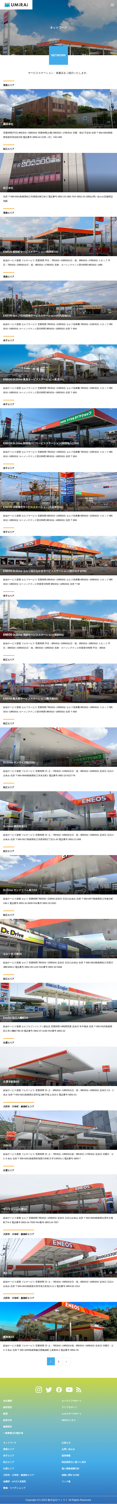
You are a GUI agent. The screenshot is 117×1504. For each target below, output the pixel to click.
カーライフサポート (72, 1400)
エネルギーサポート (72, 1413)
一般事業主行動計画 (13, 1433)
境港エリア (8, 85)
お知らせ (66, 1442)
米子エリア (8, 341)
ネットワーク (9, 1442)
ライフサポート (69, 1407)
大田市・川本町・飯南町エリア (18, 1107)
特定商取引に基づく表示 (74, 1462)
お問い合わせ (68, 1449)
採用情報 (66, 1455)
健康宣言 (7, 1426)
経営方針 (7, 1420)
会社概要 (7, 1400)
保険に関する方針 (70, 1475)
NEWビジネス (69, 1420)
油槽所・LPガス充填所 (14, 1481)
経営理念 (7, 1407)
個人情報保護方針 (70, 1468)
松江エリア (8, 149)
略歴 (5, 1413)
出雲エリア (8, 1043)
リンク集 (66, 1481)
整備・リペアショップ (14, 1488)
